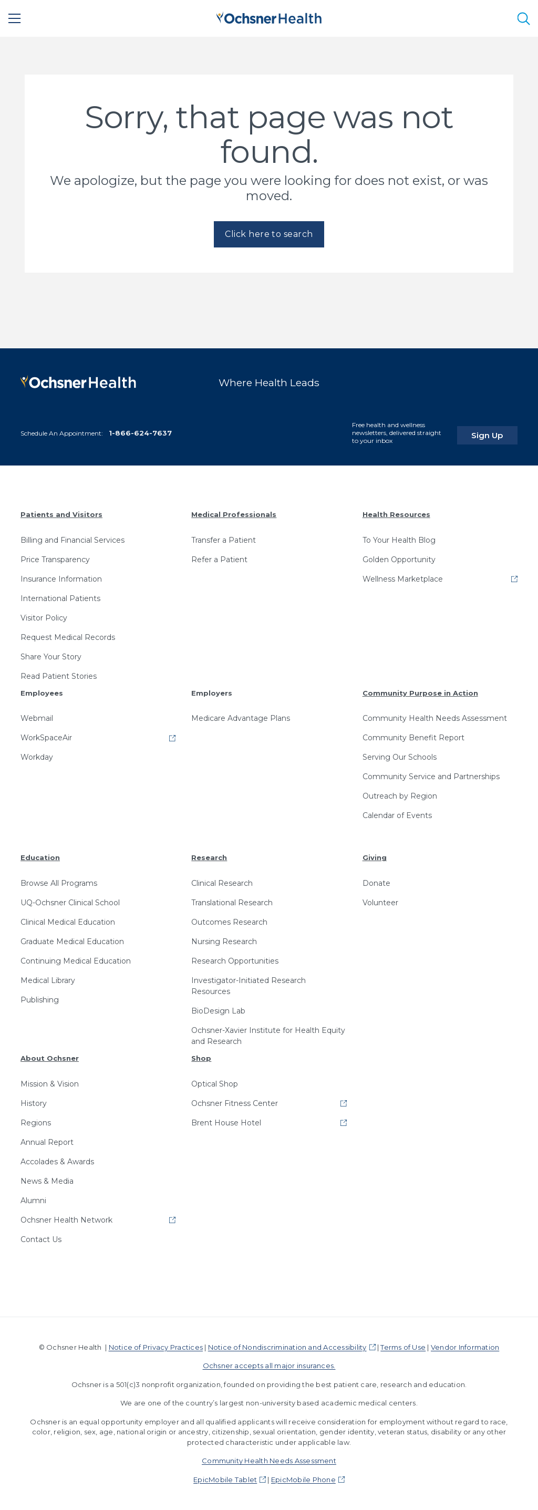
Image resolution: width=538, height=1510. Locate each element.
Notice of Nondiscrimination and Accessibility (287, 1346)
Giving (375, 857)
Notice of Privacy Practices (156, 1346)
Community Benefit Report (413, 737)
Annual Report (47, 1141)
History (33, 1103)
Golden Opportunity (399, 559)
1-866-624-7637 (140, 433)
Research (209, 857)
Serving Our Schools (400, 757)
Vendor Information (465, 1346)
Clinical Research (222, 883)
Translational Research (232, 902)
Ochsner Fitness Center (234, 1103)
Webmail (36, 718)
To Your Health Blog (399, 539)
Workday (36, 757)
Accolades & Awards (57, 1161)
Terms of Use (403, 1346)
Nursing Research (224, 941)
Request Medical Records (67, 637)
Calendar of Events (397, 815)
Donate (376, 883)
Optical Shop (214, 1083)
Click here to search (269, 234)
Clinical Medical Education (67, 922)
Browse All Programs (58, 883)
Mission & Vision (49, 1083)
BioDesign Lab (218, 1011)
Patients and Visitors (61, 514)
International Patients (60, 598)
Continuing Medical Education (75, 961)
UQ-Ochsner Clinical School (70, 902)
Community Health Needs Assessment (435, 718)
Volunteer (380, 902)
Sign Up (498, 430)
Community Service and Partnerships (431, 776)
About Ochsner (49, 1058)
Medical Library (47, 980)
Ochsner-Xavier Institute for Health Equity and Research (268, 1036)
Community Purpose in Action (420, 692)
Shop (201, 1058)
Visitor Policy (43, 617)
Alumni (33, 1200)
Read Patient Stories (58, 675)
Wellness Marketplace (403, 578)
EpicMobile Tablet (225, 1479)
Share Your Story (50, 656)
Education (40, 857)
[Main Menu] (15, 18)
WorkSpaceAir (46, 737)
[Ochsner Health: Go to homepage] (269, 17)
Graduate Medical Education (72, 941)
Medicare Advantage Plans (240, 718)
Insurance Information (61, 578)
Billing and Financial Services (72, 539)
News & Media (47, 1180)
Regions (35, 1122)
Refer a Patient (219, 559)
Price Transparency (55, 559)
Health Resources (396, 514)
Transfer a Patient (223, 539)
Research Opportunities (234, 961)
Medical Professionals (233, 514)
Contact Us (40, 1239)
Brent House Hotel (226, 1122)
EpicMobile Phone (303, 1479)
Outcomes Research (229, 922)
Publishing (39, 1000)
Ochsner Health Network (66, 1219)
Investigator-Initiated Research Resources (248, 986)
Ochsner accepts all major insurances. (269, 1365)
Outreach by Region (400, 796)
